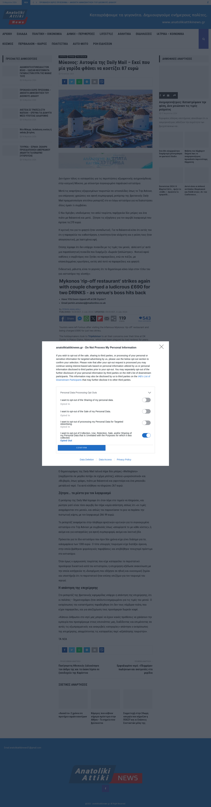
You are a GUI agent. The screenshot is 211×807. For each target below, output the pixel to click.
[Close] (162, 348)
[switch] (146, 400)
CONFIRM (81, 447)
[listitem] (105, 392)
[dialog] (105, 403)
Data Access (105, 459)
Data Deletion (87, 459)
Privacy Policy (124, 459)
